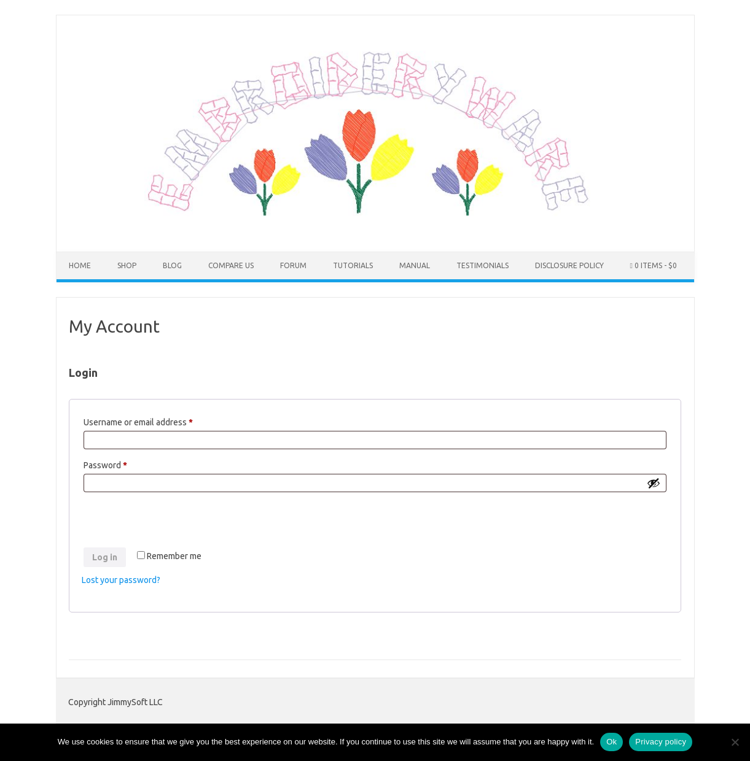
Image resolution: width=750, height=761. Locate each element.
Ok (611, 741)
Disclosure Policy (569, 265)
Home (80, 265)
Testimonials (482, 265)
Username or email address (155, 420)
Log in (104, 557)
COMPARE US (231, 265)
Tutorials (353, 265)
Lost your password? (121, 580)
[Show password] (653, 483)
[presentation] (175, 522)
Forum (293, 265)
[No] (735, 742)
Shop (126, 265)
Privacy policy (660, 741)
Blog (172, 265)
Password (122, 463)
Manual (414, 265)
